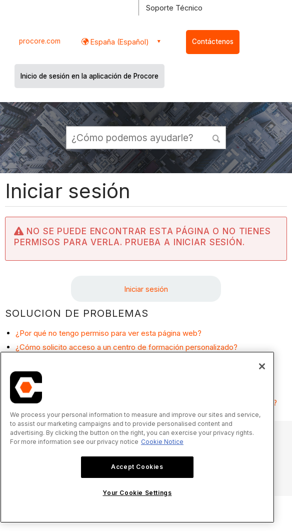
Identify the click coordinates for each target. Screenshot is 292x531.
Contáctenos (213, 42)
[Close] (262, 366)
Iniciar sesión (146, 289)
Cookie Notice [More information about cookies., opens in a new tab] (162, 441)
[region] (137, 437)
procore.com (39, 41)
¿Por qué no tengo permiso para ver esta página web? (109, 333)
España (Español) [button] (118, 42)
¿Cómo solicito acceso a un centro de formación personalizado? (127, 347)
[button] (216, 137)
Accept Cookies (137, 466)
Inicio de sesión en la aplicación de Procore (89, 76)
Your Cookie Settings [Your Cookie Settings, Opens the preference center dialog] (137, 492)
